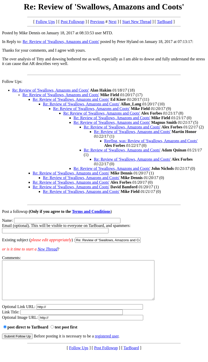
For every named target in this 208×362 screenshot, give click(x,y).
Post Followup (72, 21)
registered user (107, 344)
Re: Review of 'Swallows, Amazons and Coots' (60, 41)
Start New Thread (136, 21)
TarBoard (164, 21)
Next (112, 21)
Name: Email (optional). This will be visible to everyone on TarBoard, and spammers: (104, 230)
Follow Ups (45, 21)
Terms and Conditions (91, 211)
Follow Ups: (12, 81)
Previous (97, 21)
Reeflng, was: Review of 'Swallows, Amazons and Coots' (151, 141)
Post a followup (15, 211)
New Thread (47, 249)
